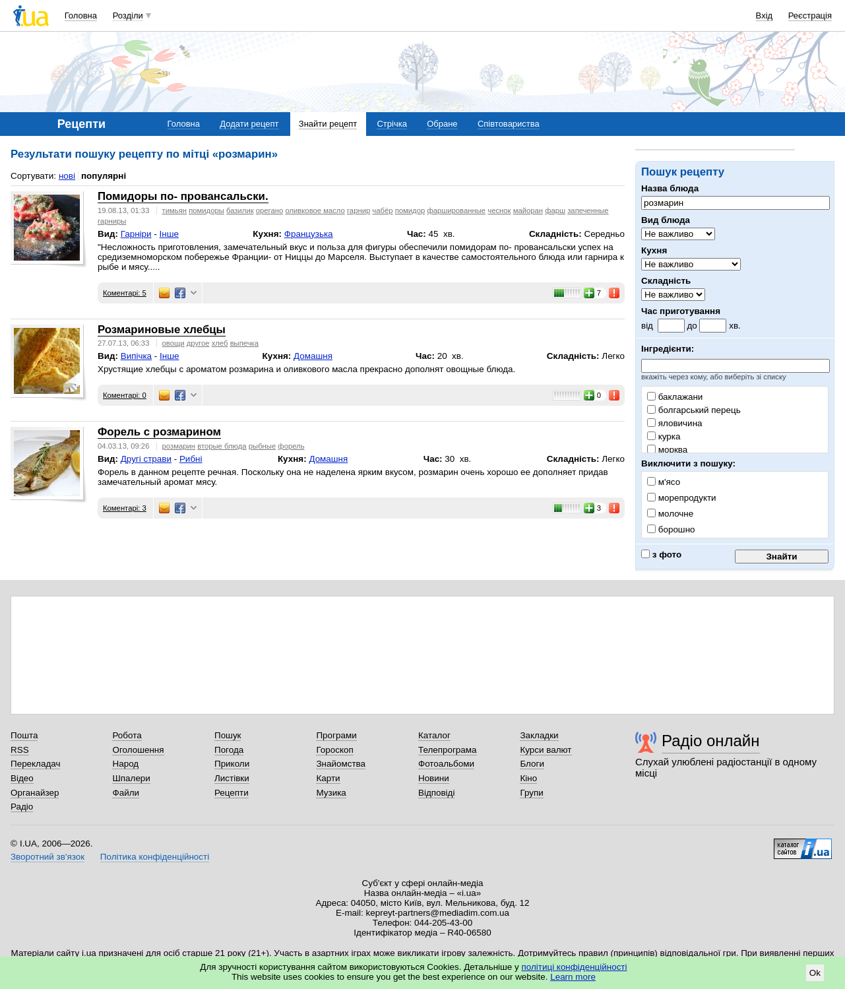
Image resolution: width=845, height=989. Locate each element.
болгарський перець (694, 410)
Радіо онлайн (711, 741)
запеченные (587, 210)
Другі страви (146, 459)
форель (291, 446)
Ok (815, 973)
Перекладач (35, 764)
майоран (528, 210)
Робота (126, 735)
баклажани (675, 397)
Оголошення (138, 750)
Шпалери (131, 778)
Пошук (227, 735)
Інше (169, 234)
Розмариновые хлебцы (162, 329)
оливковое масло (314, 210)
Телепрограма (447, 750)
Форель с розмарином (159, 432)
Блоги (532, 764)
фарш (555, 210)
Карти (328, 778)
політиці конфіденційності (574, 967)
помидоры (206, 210)
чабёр (382, 210)
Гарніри (136, 234)
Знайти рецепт (328, 124)
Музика (331, 793)
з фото (661, 554)
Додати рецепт (249, 124)
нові (67, 176)
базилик (240, 210)
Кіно (528, 778)
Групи (531, 793)
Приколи (231, 764)
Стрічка (391, 124)
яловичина (675, 423)
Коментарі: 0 (124, 395)
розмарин (178, 446)
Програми (336, 735)
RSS (20, 750)
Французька (308, 234)
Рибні (191, 459)
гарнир (358, 210)
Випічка (136, 356)
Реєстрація (810, 15)
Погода (228, 750)
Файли (125, 793)
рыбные (262, 446)
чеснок (499, 210)
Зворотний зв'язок (47, 857)
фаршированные (456, 210)
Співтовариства (509, 124)
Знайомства (340, 764)
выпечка (244, 343)
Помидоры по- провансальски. (183, 196)
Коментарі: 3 (124, 508)
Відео (22, 778)
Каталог (434, 735)
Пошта (24, 735)
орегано (269, 210)
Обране (442, 124)
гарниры (112, 221)
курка (663, 436)
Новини (433, 778)
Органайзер (35, 793)
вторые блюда (221, 446)
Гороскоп (334, 750)
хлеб (220, 343)
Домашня (313, 356)
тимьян (174, 210)
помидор (410, 210)
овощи (173, 343)
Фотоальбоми (446, 764)
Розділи (128, 15)
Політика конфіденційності (154, 857)
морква (667, 450)
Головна (81, 15)
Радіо (22, 807)
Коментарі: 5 (124, 293)
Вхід (764, 15)
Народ (125, 764)
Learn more (573, 977)
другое (198, 343)
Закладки (539, 735)
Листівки (231, 778)
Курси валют (545, 750)
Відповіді (436, 793)
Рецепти (231, 793)
